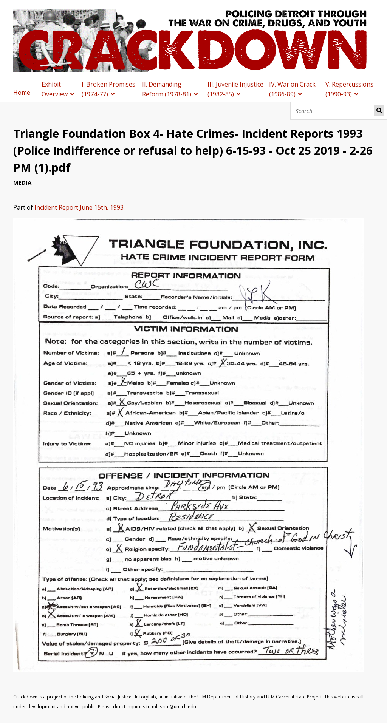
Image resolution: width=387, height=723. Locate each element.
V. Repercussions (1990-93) (349, 89)
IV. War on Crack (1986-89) (292, 89)
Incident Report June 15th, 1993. (79, 207)
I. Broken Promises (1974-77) (108, 89)
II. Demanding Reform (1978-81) (166, 89)
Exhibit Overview (55, 89)
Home (21, 92)
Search (379, 110)
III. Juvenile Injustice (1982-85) (235, 89)
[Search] (334, 110)
